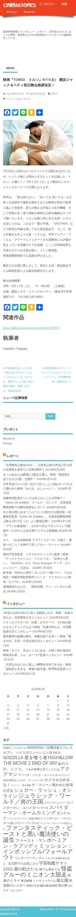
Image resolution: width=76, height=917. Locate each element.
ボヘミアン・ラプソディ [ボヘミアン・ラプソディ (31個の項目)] (35, 843)
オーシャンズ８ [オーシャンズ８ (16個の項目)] (36, 780)
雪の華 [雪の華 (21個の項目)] (62, 885)
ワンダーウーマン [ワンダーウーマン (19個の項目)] (26, 858)
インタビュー (47, 4)
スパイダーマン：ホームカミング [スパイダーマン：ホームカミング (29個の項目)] (36, 810)
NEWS (10, 68)
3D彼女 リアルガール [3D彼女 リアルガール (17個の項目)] (14, 748)
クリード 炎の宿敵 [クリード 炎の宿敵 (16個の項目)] (21, 785)
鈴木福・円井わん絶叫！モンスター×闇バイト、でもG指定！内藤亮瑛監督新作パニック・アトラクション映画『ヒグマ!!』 (37, 577)
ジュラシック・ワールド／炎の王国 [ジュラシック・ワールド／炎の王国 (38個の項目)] (37, 798)
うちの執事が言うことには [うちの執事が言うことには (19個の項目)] (43, 769)
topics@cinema (15, 93)
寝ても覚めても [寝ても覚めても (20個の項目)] (49, 869)
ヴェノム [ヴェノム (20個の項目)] (44, 858)
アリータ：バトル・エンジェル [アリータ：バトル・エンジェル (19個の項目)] (38, 775)
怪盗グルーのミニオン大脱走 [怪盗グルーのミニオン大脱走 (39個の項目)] (37, 871)
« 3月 (6, 728)
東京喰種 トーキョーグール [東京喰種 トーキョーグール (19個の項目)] (38, 881)
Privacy (12, 12)
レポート (13, 456)
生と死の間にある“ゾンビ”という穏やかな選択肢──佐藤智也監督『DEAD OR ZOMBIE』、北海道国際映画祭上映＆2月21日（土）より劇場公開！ (37, 516)
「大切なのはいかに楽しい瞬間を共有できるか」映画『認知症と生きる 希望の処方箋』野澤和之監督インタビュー (37, 669)
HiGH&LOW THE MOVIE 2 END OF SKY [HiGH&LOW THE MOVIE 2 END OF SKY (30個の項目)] (38, 760)
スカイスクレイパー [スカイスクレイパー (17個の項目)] (55, 802)
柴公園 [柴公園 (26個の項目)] (62, 880)
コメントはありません (18, 98)
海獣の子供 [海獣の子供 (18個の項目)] (33, 885)
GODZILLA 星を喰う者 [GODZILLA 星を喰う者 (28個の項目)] (25, 757)
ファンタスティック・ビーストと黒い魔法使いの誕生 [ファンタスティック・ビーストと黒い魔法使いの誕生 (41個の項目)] (38, 834)
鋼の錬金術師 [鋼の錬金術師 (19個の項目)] (48, 885)
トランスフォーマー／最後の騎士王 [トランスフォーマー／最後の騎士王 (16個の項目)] (25, 818)
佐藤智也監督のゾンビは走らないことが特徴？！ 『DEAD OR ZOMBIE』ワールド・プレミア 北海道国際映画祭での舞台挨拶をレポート (37, 502)
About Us (29, 12)
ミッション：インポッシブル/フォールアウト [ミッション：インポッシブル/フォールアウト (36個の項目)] (38, 851)
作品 (64, 4)
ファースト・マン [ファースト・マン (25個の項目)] (30, 840)
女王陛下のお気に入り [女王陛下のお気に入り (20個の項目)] (23, 863)
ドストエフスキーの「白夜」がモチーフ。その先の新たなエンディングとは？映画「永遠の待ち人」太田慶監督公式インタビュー (37, 626)
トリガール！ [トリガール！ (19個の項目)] (51, 818)
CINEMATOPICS (19, 5)
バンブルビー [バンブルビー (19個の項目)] (33, 823)
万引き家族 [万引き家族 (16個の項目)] (56, 858)
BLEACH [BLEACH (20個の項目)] (55, 752)
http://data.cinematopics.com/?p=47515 (31, 328)
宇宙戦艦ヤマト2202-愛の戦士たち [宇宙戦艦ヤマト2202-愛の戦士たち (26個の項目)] (35, 866)
